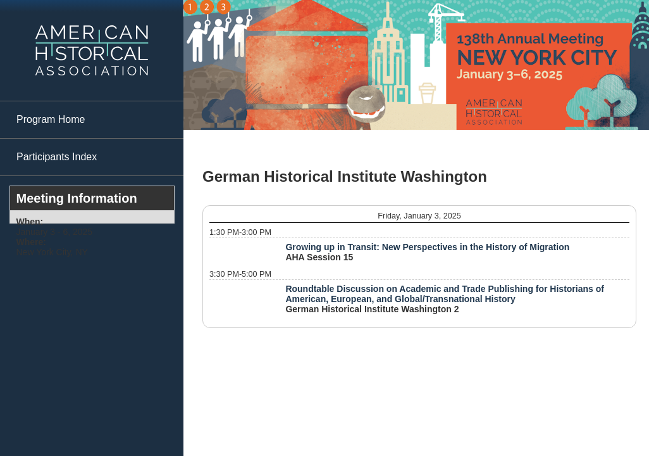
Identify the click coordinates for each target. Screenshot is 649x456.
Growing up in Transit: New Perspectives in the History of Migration (427, 247)
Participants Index (56, 156)
